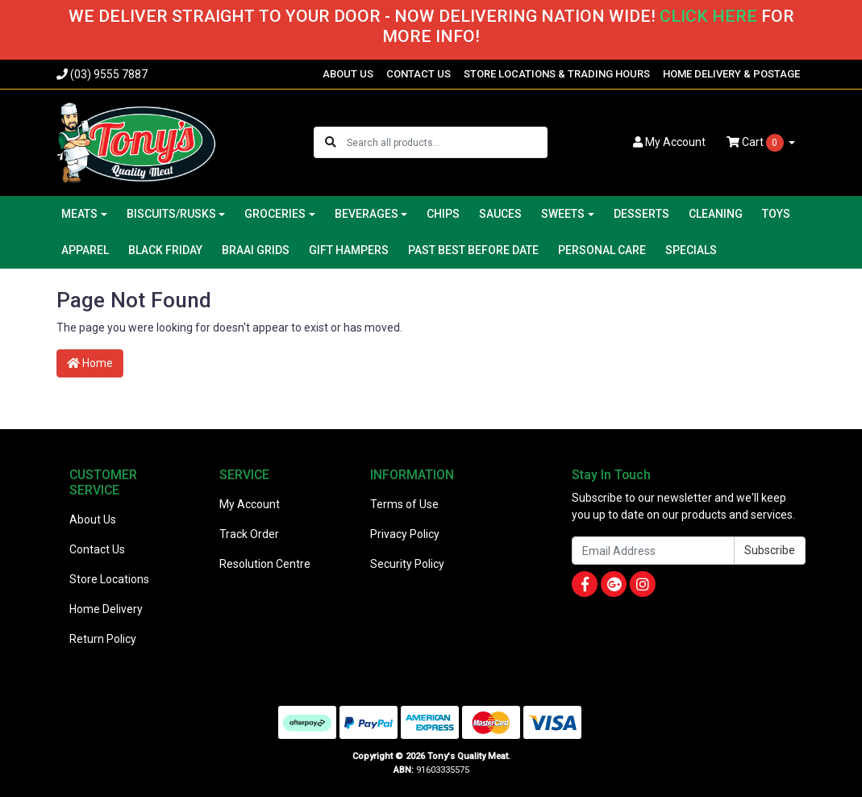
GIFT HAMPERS (349, 250)
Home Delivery (106, 609)
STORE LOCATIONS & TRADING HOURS (557, 74)
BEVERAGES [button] (366, 213)
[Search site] (330, 142)
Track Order (249, 534)
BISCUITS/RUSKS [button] (171, 213)
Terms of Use (404, 504)
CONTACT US (418, 74)
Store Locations (109, 579)
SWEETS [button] (563, 213)
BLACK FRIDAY (165, 250)
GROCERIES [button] (275, 213)
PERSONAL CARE (602, 250)
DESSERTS (641, 213)
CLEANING (716, 213)
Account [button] (669, 142)
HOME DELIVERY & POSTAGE (731, 74)
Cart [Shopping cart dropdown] (756, 143)
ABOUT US (348, 74)
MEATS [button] (79, 213)
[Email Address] (653, 550)
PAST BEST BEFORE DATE (473, 250)
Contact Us (97, 549)
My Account (249, 504)
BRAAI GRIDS (255, 250)
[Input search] (446, 142)
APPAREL (85, 250)
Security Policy (407, 563)
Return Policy (102, 638)
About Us (92, 519)
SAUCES (500, 213)
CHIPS (443, 213)
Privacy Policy (404, 534)
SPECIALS (691, 250)
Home (90, 363)
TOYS (776, 213)
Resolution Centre (264, 563)
